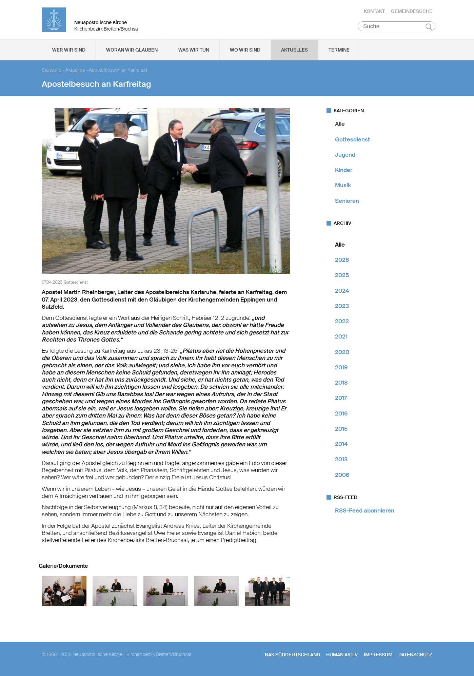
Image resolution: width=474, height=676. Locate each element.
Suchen (428, 28)
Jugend (345, 156)
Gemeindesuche (411, 12)
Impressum (378, 656)
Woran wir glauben (132, 51)
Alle (340, 125)
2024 (342, 291)
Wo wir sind (245, 51)
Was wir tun (193, 51)
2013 (341, 460)
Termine (339, 51)
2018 (341, 384)
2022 (342, 322)
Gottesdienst (352, 140)
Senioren (347, 202)
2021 (341, 338)
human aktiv (342, 656)
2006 (342, 476)
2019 (341, 368)
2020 (342, 353)
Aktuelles (294, 51)
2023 (342, 307)
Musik (343, 186)
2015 (341, 430)
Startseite (51, 71)
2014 (341, 445)
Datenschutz (415, 656)
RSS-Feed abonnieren (364, 512)
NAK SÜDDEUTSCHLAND (292, 656)
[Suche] (396, 27)
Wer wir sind (68, 51)
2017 (341, 399)
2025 (342, 276)
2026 (342, 261)
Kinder (343, 171)
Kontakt (374, 12)
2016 (341, 414)
